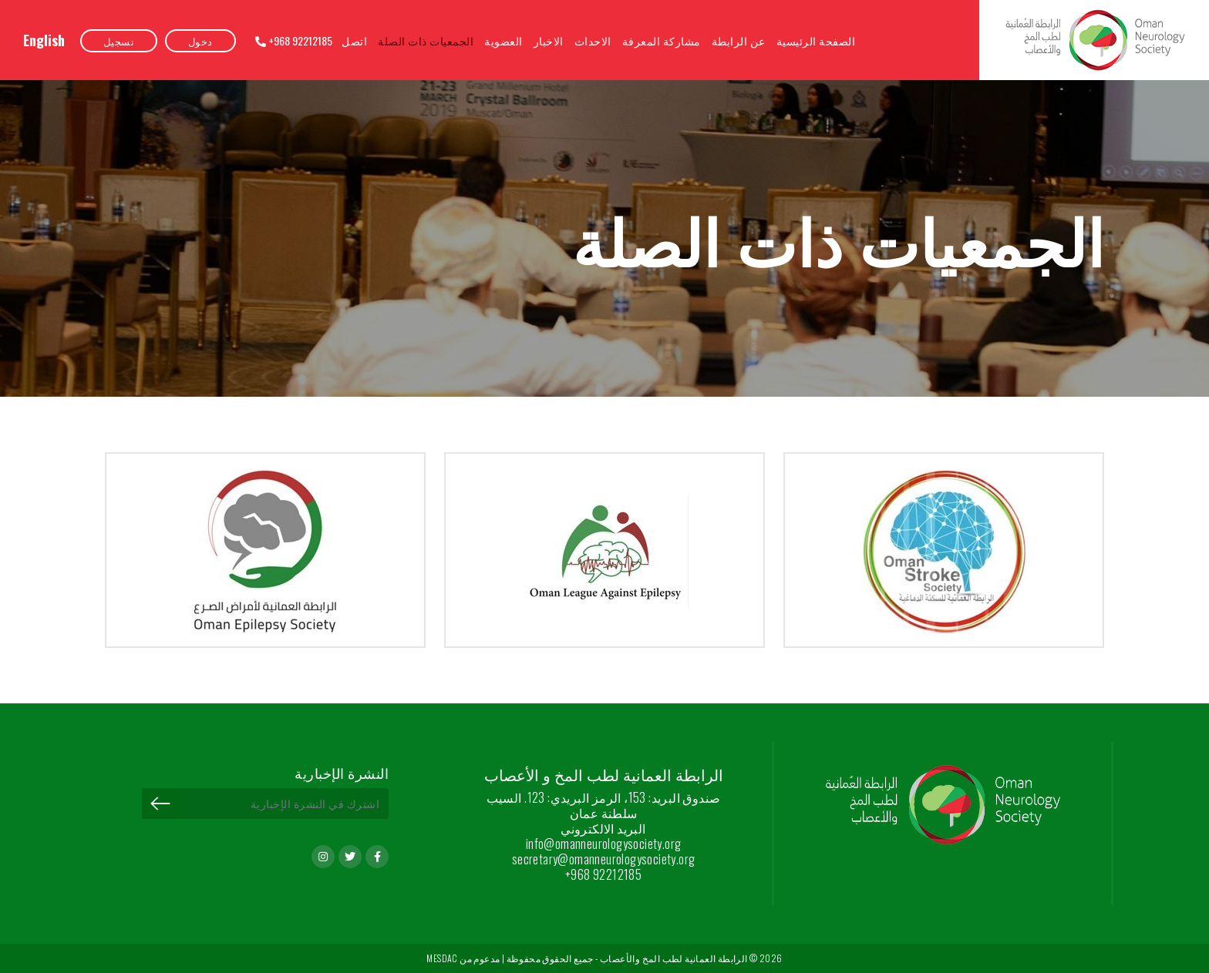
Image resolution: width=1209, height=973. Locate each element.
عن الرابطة (739, 40)
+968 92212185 (293, 40)
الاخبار (549, 40)
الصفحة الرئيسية (816, 40)
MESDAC (441, 958)
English (44, 40)
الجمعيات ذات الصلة (425, 40)
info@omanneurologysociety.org (604, 843)
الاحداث (592, 40)
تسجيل (118, 41)
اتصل (354, 40)
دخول (200, 41)
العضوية (503, 40)
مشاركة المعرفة (661, 40)
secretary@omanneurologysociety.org (603, 859)
